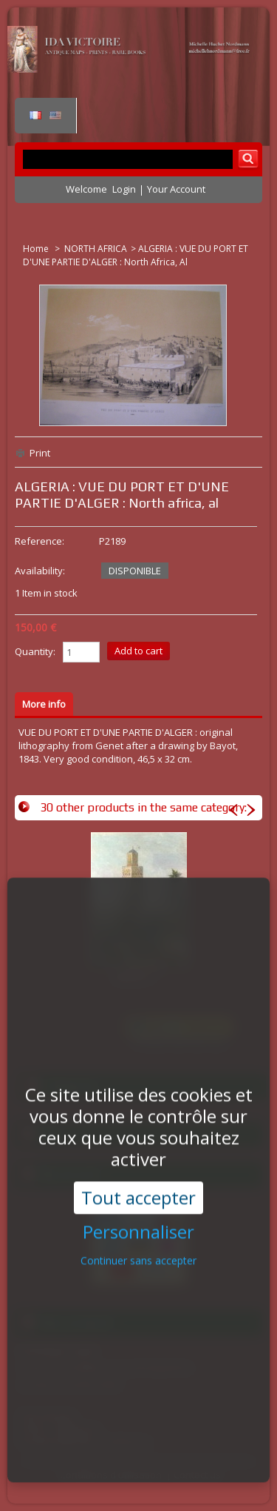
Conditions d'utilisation (111, 1474)
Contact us (197, 1474)
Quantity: (35, 651)
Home (37, 248)
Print (40, 452)
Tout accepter (138, 1174)
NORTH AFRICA (95, 248)
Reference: (39, 541)
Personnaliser (138, 1209)
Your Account (176, 189)
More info (44, 704)
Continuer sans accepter (138, 1237)
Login (124, 189)
